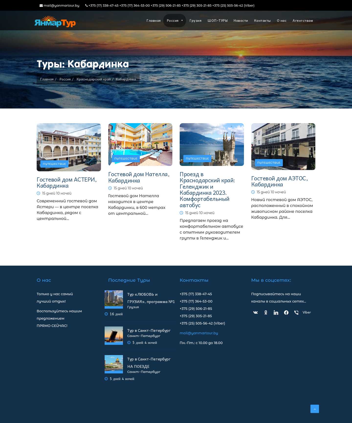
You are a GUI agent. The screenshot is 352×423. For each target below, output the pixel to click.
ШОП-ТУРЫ (218, 20)
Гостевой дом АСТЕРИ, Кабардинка (67, 182)
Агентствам (303, 20)
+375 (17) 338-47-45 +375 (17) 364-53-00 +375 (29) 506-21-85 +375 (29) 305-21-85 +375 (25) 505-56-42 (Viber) (170, 5)
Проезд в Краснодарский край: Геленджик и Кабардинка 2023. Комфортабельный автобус (207, 189)
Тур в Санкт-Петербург (149, 330)
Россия (175, 20)
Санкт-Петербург (143, 336)
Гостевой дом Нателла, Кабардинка (139, 176)
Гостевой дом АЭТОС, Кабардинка (279, 181)
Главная (154, 20)
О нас (282, 20)
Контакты (262, 20)
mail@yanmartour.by (59, 5)
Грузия (195, 20)
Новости (241, 20)
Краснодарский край (94, 79)
